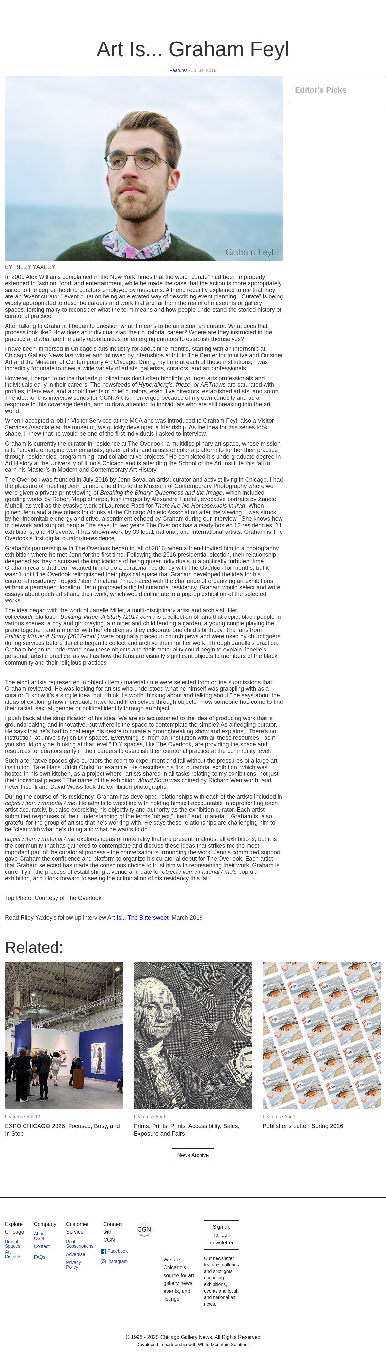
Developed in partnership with (192, 1344)
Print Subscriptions (79, 1243)
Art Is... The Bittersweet (138, 917)
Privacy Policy (73, 1264)
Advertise (75, 1254)
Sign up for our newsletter (221, 1234)
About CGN (40, 1236)
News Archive (193, 1155)
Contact (42, 1246)
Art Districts (13, 1254)
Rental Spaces (12, 1243)
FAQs (39, 1257)
